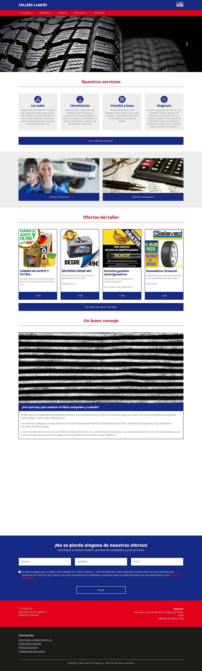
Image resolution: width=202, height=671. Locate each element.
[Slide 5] (104, 68)
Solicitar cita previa (59, 196)
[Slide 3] (100, 68)
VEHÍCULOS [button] (79, 12)
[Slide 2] (97, 68)
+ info (38, 295)
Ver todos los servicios (101, 140)
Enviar (101, 590)
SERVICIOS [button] (44, 12)
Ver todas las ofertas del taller (101, 307)
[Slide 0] (93, 68)
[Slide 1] (95, 68)
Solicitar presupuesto (143, 196)
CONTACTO (99, 12)
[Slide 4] (102, 68)
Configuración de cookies (32, 651)
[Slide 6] (106, 68)
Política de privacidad (30, 643)
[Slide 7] (109, 68)
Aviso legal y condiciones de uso (35, 639)
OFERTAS (63, 12)
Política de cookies (28, 647)
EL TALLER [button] (25, 12)
